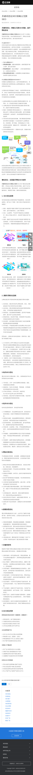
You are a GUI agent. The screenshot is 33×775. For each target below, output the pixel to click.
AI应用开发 (8, 703)
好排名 (5, 754)
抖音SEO (7, 708)
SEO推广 (7, 698)
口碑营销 (7, 701)
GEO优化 (8, 694)
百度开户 (7, 715)
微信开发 (5, 757)
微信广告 (7, 720)
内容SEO (7, 713)
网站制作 (5, 747)
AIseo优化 (4, 11)
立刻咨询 (16, 735)
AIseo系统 (12, 11)
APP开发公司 (6, 750)
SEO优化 (5, 743)
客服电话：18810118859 (16, 763)
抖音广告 (7, 718)
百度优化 (7, 696)
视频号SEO (8, 711)
